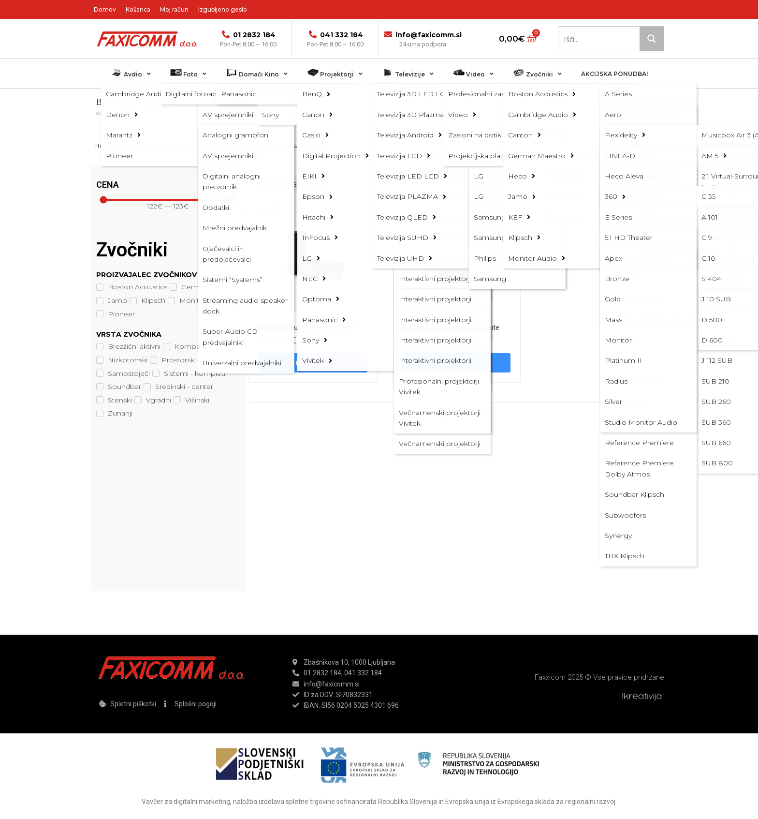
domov (106, 112)
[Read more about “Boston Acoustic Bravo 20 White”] (456, 363)
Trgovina (136, 112)
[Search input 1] (599, 38)
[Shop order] (351, 185)
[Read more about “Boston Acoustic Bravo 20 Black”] (313, 363)
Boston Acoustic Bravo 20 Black (307, 327)
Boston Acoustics (212, 112)
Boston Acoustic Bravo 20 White (450, 327)
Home (105, 145)
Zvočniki (169, 112)
